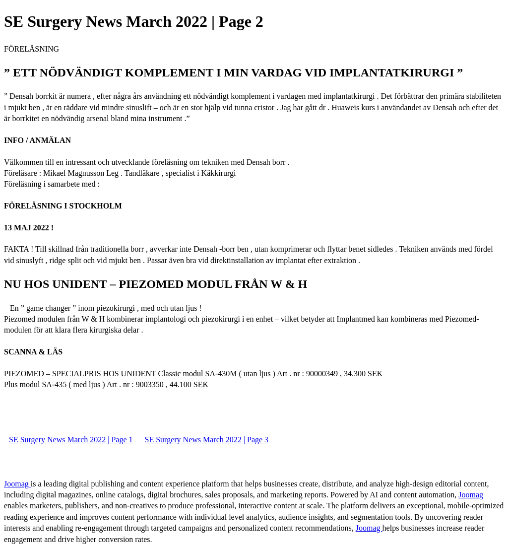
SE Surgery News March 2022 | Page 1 (71, 439)
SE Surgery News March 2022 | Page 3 (207, 439)
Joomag (17, 484)
